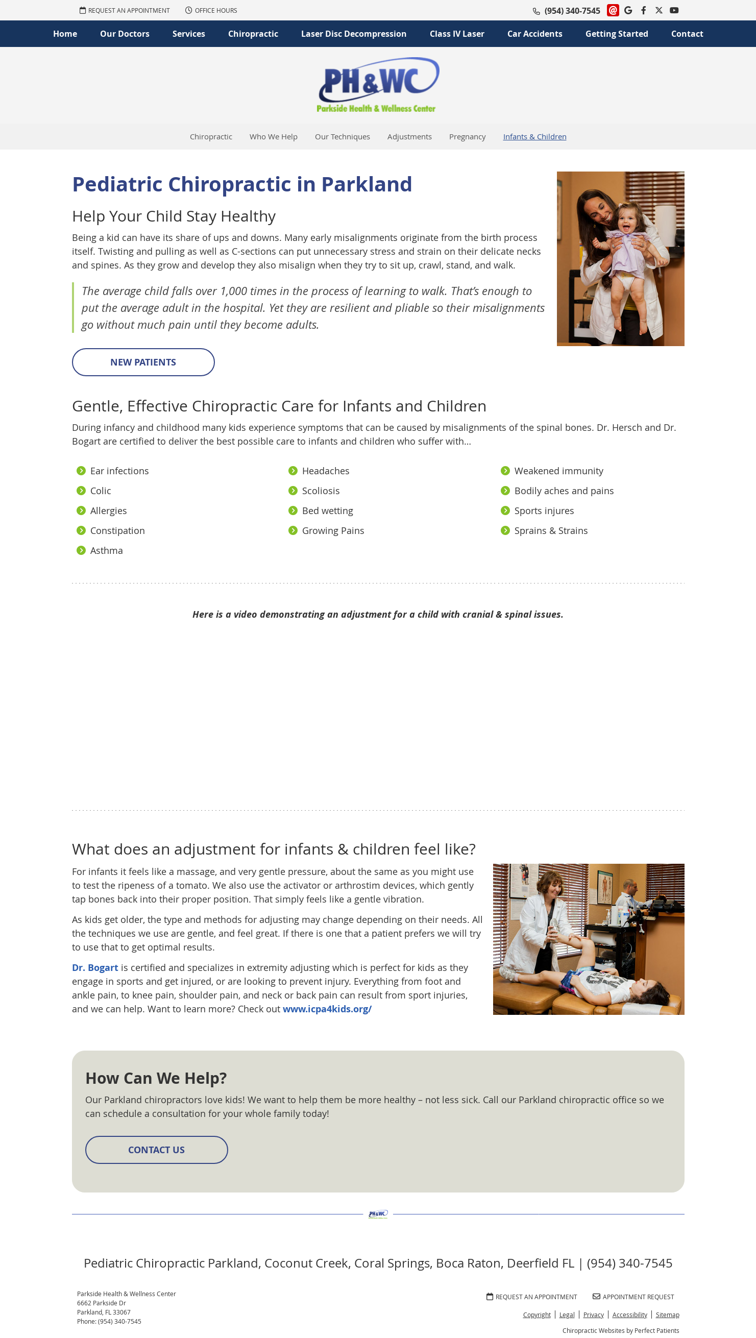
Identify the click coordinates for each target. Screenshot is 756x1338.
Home (65, 33)
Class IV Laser (457, 33)
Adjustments (409, 136)
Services (189, 33)
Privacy (593, 1314)
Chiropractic (253, 33)
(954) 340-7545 (572, 10)
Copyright (537, 1314)
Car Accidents (535, 33)
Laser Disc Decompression (354, 33)
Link (613, 10)
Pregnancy (467, 136)
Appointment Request (633, 1297)
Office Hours (211, 10)
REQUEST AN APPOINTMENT (125, 10)
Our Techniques (342, 136)
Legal (567, 1314)
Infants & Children (535, 136)
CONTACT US (156, 1150)
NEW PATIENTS (143, 362)
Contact (687, 33)
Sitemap (667, 1314)
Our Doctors (125, 33)
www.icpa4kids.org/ (327, 1009)
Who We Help (274, 136)
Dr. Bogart (95, 967)
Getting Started (617, 33)
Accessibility (630, 1314)
